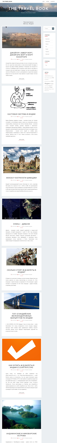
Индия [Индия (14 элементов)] (47, 83)
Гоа (46, 46)
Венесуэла (48, 41)
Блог (44, 1)
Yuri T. (20, 59)
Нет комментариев (27, 59)
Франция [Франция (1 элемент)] (46, 90)
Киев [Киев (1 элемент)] (45, 85)
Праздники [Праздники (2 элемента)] (47, 88)
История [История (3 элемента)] (51, 83)
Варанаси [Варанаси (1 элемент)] (46, 77)
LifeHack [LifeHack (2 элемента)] (46, 75)
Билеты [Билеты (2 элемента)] (49, 75)
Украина (47, 51)
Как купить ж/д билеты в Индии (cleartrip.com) (21, 366)
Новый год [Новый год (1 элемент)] (46, 87)
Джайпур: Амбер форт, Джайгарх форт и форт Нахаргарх (21, 55)
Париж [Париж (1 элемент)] (48, 87)
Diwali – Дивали (21, 224)
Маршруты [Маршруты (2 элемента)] (50, 85)
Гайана (47, 44)
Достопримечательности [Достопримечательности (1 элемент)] (48, 81)
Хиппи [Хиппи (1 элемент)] (48, 90)
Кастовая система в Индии (22, 114)
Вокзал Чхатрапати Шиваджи (21, 178)
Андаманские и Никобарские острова (21, 434)
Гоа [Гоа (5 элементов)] (53, 77)
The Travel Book (7, 1)
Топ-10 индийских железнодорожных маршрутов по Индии (21, 316)
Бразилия (47, 38)
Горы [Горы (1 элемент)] (45, 79)
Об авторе (53, 1)
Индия (47, 49)
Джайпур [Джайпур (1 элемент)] (47, 79)
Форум (47, 1)
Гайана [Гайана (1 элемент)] (51, 77)
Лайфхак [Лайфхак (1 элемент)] (47, 85)
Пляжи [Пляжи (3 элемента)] (50, 87)
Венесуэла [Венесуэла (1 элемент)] (48, 77)
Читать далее (22, 78)
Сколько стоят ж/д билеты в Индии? (21, 271)
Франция (47, 54)
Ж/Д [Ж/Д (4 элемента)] (52, 81)
